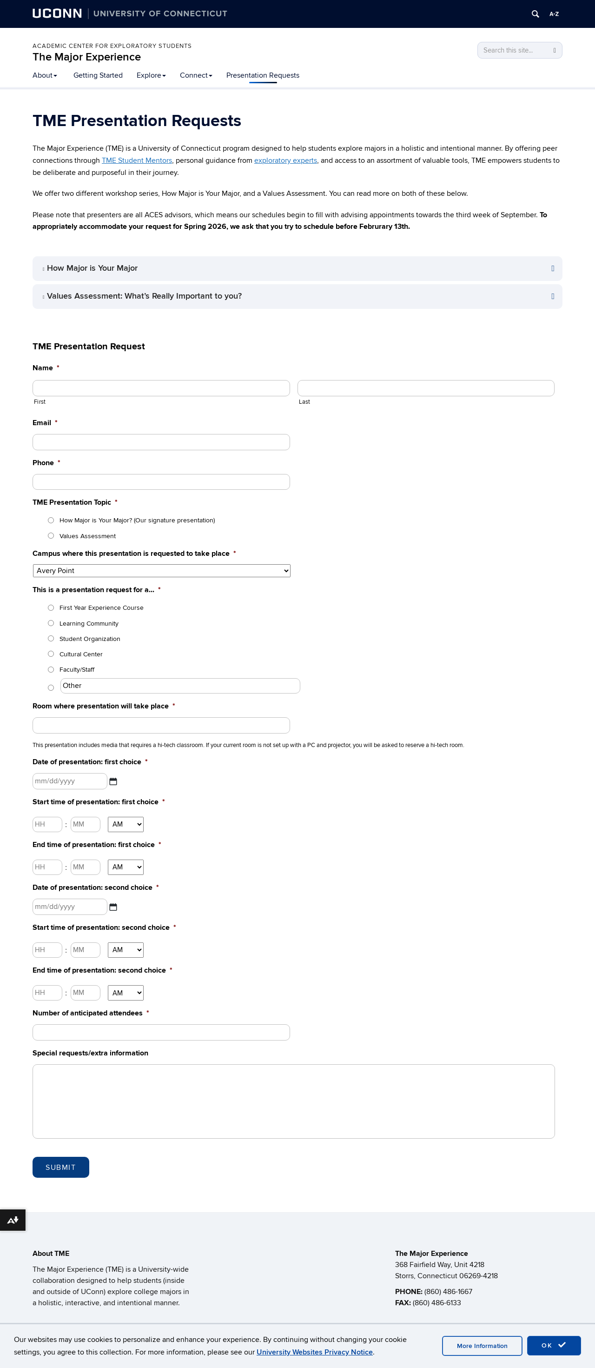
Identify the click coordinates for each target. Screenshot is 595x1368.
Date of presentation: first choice (90, 762)
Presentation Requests (262, 75)
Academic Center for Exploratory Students (112, 46)
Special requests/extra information (90, 1053)
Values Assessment (88, 536)
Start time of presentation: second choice (104, 927)
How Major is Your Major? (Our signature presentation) (137, 520)
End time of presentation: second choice (102, 970)
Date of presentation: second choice (96, 887)
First (40, 402)
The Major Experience (87, 57)
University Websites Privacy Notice (315, 1352)
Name (46, 368)
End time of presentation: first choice (97, 844)
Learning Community (89, 623)
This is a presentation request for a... (97, 589)
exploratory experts (285, 160)
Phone (46, 462)
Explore (151, 75)
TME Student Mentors (137, 160)
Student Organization (90, 639)
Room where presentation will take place (104, 706)
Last (305, 402)
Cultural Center (81, 654)
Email (45, 422)
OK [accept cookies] (554, 1345)
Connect (196, 75)
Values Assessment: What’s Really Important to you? (144, 296)
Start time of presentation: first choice (99, 802)
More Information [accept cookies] (482, 1346)
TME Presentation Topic (75, 502)
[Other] (180, 686)
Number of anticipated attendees (91, 1013)
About (45, 75)
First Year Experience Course (102, 608)
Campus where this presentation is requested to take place (134, 553)
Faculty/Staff (77, 670)
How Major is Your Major (92, 268)
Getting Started (98, 75)
